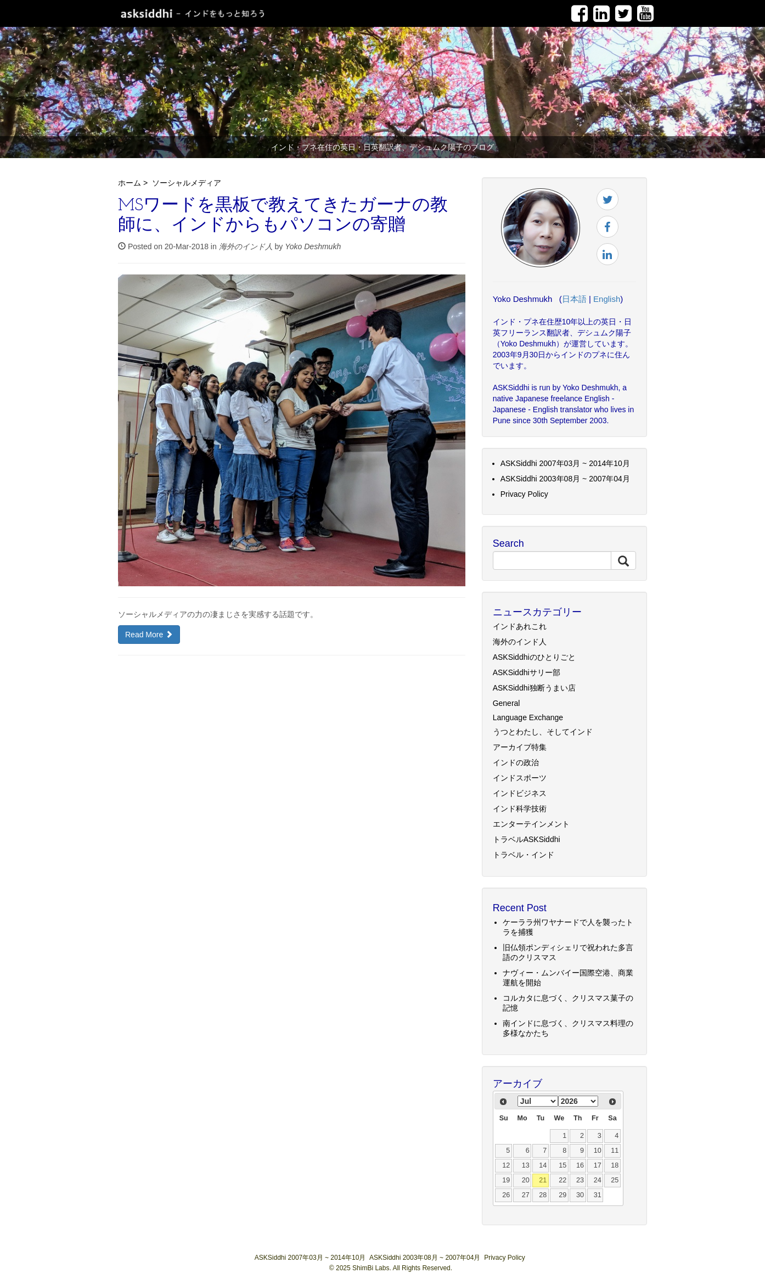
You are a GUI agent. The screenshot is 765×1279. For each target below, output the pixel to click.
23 (580, 1180)
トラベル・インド (523, 854)
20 (526, 1180)
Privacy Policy (524, 494)
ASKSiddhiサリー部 (526, 672)
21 (543, 1180)
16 (580, 1165)
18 (614, 1165)
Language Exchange (528, 717)
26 (506, 1195)
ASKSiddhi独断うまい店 (534, 687)
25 (614, 1180)
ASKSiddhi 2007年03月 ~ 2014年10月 (565, 463)
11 (614, 1150)
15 (562, 1165)
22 (562, 1180)
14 (543, 1165)
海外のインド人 (246, 246)
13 (526, 1165)
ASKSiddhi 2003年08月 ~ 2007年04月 (565, 478)
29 (562, 1195)
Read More (149, 634)
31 (597, 1195)
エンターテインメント (531, 824)
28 (543, 1195)
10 (597, 1150)
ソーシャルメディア (186, 182)
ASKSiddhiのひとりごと (534, 657)
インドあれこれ (520, 626)
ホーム (129, 182)
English (606, 299)
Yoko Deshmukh (313, 246)
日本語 (574, 299)
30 (580, 1195)
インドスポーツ (520, 777)
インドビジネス (520, 793)
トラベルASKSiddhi (526, 839)
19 (506, 1180)
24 (597, 1180)
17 (597, 1165)
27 (526, 1195)
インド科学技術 (520, 808)
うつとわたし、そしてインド (543, 731)
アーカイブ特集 (520, 747)
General (506, 703)
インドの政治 (516, 762)
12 (506, 1165)
